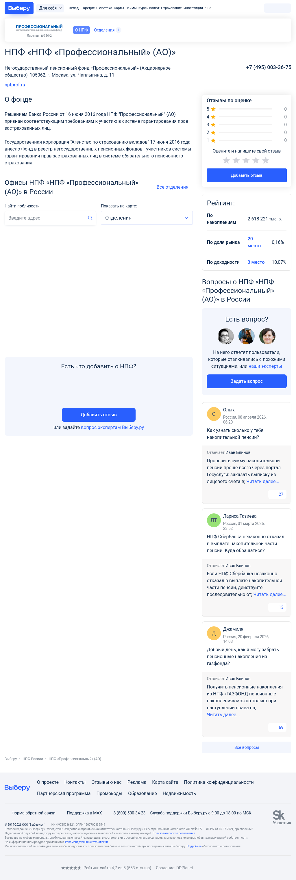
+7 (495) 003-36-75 (268, 67)
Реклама (137, 782)
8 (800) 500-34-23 (125, 813)
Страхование (171, 8)
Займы (131, 8)
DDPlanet (184, 868)
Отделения (107, 30)
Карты (119, 8)
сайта (172, 782)
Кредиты (90, 8)
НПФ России (33, 759)
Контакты (75, 782)
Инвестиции (193, 8)
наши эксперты (265, 366)
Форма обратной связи (30, 813)
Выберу (11, 759)
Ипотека (105, 8)
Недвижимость (179, 793)
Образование (142, 793)
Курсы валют (149, 8)
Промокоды (110, 793)
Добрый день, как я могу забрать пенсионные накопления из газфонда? (243, 656)
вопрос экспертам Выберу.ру (112, 427)
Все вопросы (246, 747)
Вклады (75, 8)
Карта (158, 782)
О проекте (48, 782)
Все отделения (175, 187)
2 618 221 (265, 219)
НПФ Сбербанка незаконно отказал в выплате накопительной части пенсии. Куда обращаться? (245, 543)
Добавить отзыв (99, 414)
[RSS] (53, 868)
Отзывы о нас (106, 782)
